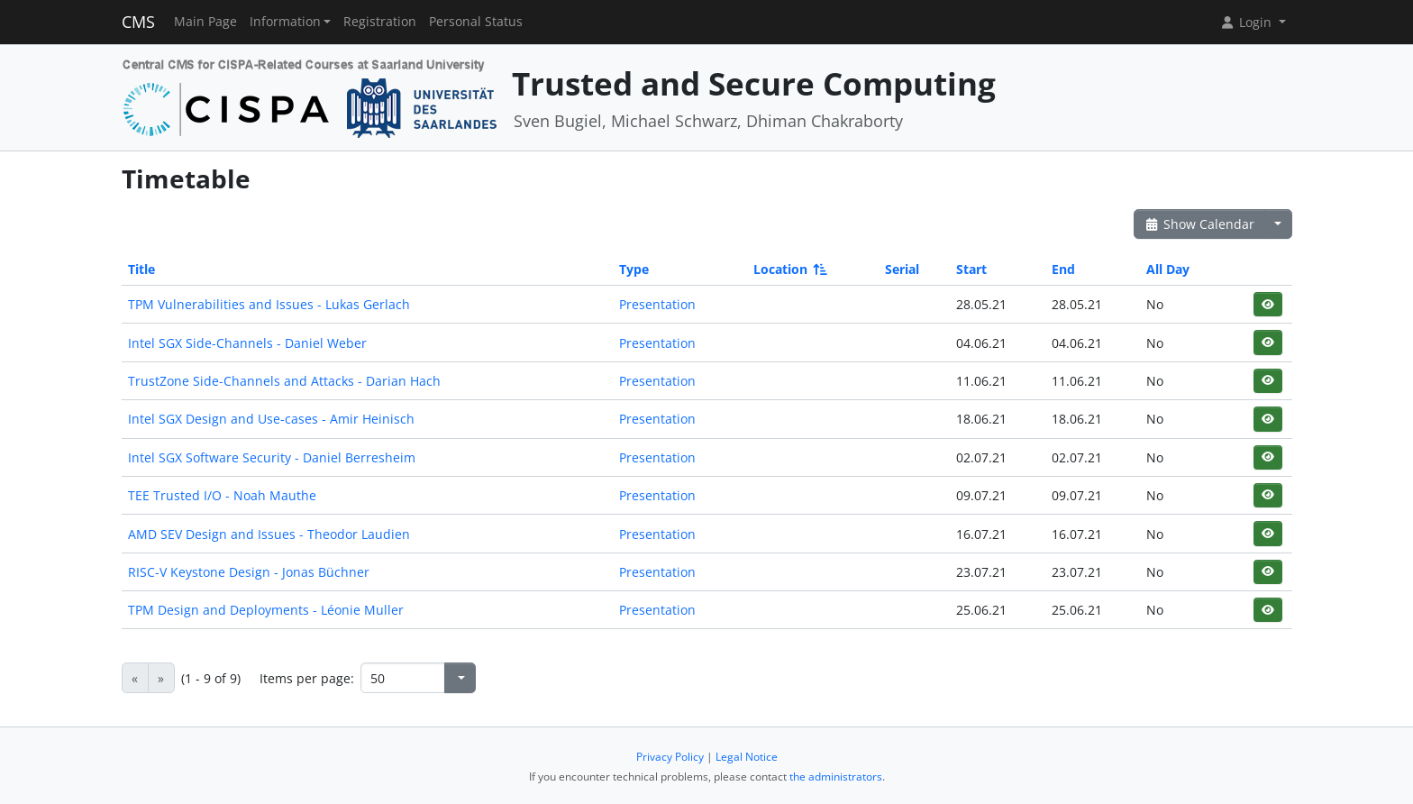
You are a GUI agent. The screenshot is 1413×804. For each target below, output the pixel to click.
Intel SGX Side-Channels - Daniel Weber (247, 343)
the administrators (835, 776)
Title (141, 269)
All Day (1168, 269)
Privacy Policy (670, 756)
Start (971, 269)
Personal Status (476, 21)
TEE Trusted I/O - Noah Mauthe (222, 495)
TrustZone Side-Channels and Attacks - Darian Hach (284, 380)
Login (1247, 22)
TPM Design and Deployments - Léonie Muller (266, 609)
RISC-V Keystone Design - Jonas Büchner (248, 571)
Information (285, 21)
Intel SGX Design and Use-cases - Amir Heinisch (271, 418)
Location (789, 269)
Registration (379, 21)
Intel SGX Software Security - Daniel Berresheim (271, 457)
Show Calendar (1199, 224)
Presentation (657, 304)
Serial (902, 269)
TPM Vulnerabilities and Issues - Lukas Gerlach (269, 304)
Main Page (205, 21)
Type (634, 269)
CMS (138, 21)
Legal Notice (747, 756)
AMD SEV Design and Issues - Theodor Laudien (269, 534)
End (1063, 269)
